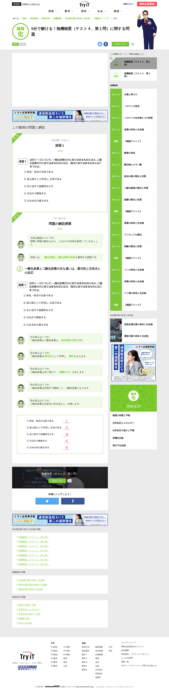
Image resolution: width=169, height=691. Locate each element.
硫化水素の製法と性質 (135, 176)
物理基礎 (99, 647)
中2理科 (66, 651)
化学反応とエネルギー (29, 609)
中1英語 (54, 647)
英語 (51, 11)
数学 (68, 11)
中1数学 (54, 658)
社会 (100, 11)
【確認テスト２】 (133, 211)
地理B (97, 677)
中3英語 (54, 654)
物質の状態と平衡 (27, 605)
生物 (97, 666)
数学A (84, 666)
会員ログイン (128, 4)
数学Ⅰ (85, 654)
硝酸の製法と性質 (133, 246)
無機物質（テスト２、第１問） (34, 550)
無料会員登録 (147, 4)
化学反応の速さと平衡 (29, 614)
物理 (97, 658)
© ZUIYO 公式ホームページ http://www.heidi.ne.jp (65, 686)
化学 (97, 662)
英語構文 (85, 651)
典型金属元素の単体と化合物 (33, 584)
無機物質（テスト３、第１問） (34, 560)
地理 (65, 658)
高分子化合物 (25, 623)
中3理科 (66, 654)
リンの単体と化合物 (134, 269)
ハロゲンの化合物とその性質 (138, 118)
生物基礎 (99, 654)
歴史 (65, 662)
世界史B (98, 673)
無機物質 (114, 85)
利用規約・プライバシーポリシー (135, 654)
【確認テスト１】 (133, 141)
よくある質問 (127, 658)
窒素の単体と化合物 (134, 223)
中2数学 (54, 662)
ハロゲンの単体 (132, 106)
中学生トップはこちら (31, 4)
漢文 (111, 651)
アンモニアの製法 (133, 234)
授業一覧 (125, 662)
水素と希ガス (130, 94)
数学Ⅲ (85, 662)
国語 (117, 11)
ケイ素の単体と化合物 (135, 293)
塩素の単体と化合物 (134, 129)
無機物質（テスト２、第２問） (34, 546)
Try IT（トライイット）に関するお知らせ (138, 665)
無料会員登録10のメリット (132, 646)
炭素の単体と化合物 (134, 281)
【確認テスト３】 (133, 258)
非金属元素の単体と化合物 (32, 580)
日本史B (98, 670)
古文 (111, 647)
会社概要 (125, 650)
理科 (84, 11)
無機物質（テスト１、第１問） (34, 537)
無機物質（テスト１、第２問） (34, 541)
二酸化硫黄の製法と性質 (136, 188)
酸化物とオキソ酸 (133, 164)
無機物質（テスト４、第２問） (34, 564)
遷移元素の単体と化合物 (31, 589)
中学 (53, 643)
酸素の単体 (129, 153)
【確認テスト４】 (133, 305)
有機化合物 (24, 618)
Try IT (84, 4)
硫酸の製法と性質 (133, 199)
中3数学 (54, 666)
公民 (65, 666)
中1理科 (66, 647)
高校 (84, 643)
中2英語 (54, 651)
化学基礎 (99, 651)
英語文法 (85, 647)
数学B (84, 670)
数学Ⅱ (85, 658)
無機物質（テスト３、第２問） (34, 555)
